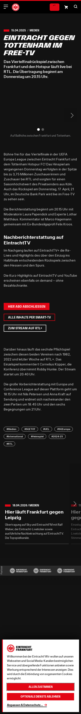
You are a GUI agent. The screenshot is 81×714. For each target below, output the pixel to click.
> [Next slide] (70, 115)
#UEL (46, 429)
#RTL (9, 444)
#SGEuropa (63, 429)
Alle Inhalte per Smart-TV (29, 317)
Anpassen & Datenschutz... (25, 705)
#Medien (11, 429)
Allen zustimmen (41, 686)
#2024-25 (57, 436)
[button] (75, 6)
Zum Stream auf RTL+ (25, 328)
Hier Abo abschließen (26, 306)
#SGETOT (29, 429)
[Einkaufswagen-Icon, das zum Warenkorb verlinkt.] (66, 7)
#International (14, 436)
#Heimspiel (37, 436)
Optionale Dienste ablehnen (40, 696)
